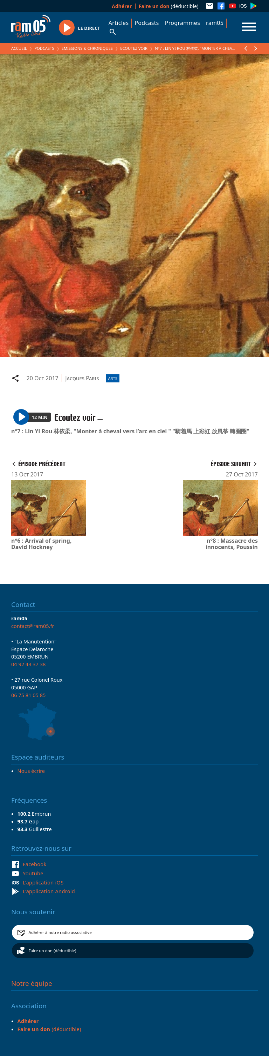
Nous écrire (31, 770)
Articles (119, 23)
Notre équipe (31, 983)
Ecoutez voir (133, 48)
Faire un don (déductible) (52, 950)
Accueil (19, 48)
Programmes (182, 23)
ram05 (214, 23)
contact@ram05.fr (32, 625)
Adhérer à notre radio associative (60, 932)
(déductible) (169, 6)
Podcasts (146, 23)
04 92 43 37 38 (28, 664)
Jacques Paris (82, 378)
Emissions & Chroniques (87, 48)
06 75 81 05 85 (28, 695)
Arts (112, 378)
